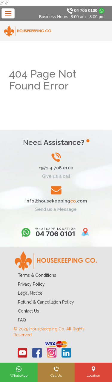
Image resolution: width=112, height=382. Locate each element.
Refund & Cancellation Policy (46, 302)
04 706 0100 (85, 10)
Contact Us (28, 311)
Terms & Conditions (37, 275)
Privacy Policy (31, 284)
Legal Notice (30, 293)
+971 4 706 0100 (56, 168)
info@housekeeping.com (56, 201)
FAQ (22, 320)
